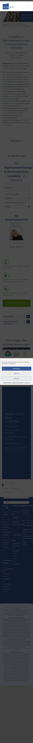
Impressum (27, 382)
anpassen (16, 378)
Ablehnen (16, 373)
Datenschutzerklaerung (18, 382)
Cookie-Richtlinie (7, 382)
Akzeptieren (16, 368)
